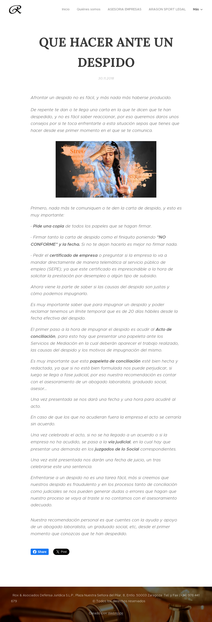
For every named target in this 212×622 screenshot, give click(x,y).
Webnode (115, 613)
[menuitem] (67, 9)
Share (40, 552)
